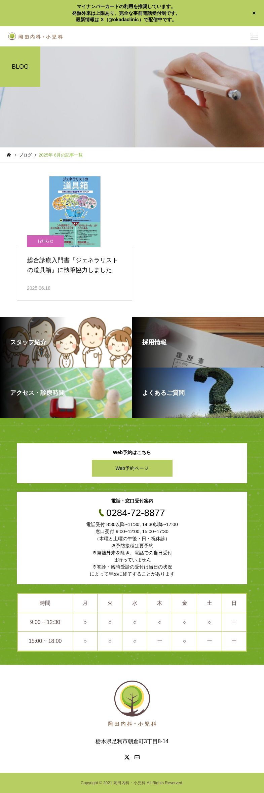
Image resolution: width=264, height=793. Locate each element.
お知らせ (45, 241)
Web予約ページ (132, 468)
